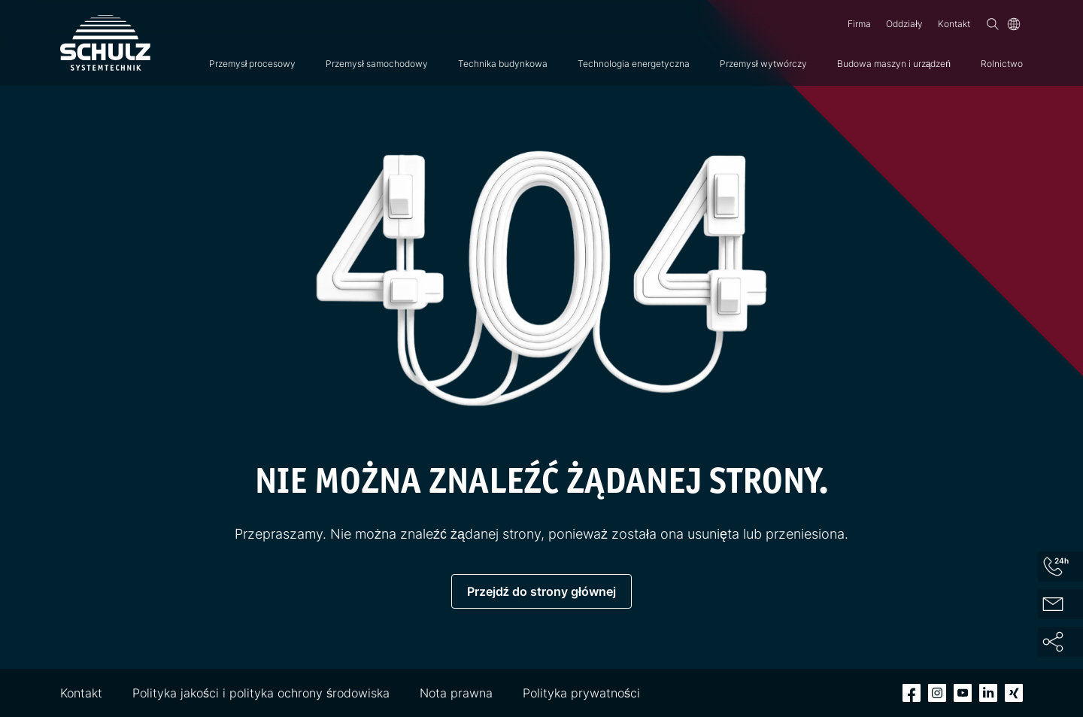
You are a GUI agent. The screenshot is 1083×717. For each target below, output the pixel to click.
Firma (859, 23)
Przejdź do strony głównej (541, 591)
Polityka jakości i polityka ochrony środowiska (261, 692)
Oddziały (904, 23)
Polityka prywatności (581, 692)
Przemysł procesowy (252, 63)
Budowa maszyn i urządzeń (894, 63)
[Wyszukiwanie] (993, 24)
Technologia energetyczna (634, 63)
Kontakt (954, 23)
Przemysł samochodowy (377, 63)
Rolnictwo (1002, 63)
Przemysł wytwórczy (763, 63)
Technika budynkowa (503, 63)
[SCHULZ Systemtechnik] (105, 43)
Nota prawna (456, 692)
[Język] (1014, 24)
